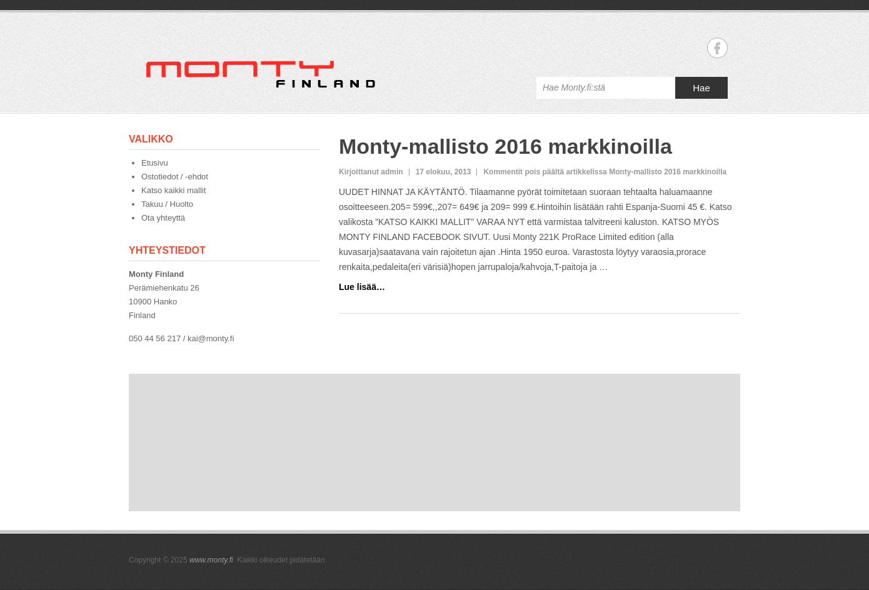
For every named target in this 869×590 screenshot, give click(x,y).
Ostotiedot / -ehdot (174, 176)
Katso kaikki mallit (173, 190)
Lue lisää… (362, 287)
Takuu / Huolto (167, 204)
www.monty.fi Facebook (717, 48)
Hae (701, 87)
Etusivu (154, 163)
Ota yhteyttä (163, 217)
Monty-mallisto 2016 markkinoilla (505, 146)
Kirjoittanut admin (371, 172)
